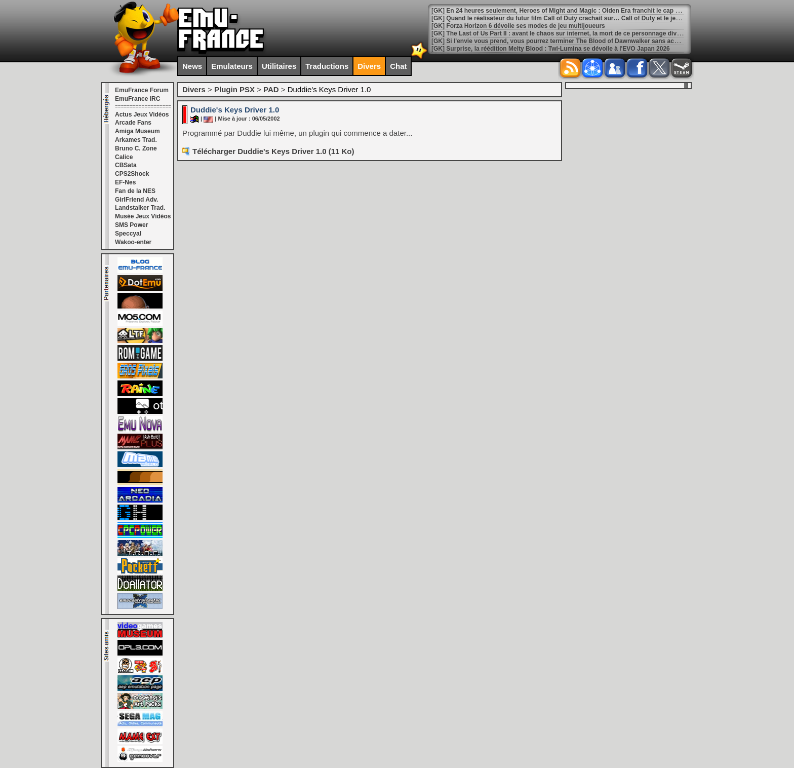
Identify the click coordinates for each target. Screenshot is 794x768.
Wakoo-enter (133, 242)
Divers (369, 66)
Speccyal (128, 233)
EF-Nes (125, 182)
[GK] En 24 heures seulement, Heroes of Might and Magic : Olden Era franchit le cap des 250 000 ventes (580, 10)
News (192, 66)
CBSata (126, 165)
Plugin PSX (234, 89)
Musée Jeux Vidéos (143, 216)
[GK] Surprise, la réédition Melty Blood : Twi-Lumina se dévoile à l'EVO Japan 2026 (550, 48)
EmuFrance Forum (142, 90)
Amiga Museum (137, 131)
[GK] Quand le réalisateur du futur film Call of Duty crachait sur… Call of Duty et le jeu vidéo (564, 18)
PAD (271, 89)
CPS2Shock (132, 173)
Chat (398, 66)
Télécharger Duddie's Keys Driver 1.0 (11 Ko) (273, 151)
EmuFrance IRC (137, 98)
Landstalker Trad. (140, 207)
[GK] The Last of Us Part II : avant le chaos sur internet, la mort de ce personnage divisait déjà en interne (582, 33)
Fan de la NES (135, 191)
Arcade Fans (133, 122)
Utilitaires (279, 66)
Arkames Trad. (136, 139)
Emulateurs (232, 66)
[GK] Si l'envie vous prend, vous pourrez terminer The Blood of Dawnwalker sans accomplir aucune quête (584, 41)
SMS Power (131, 224)
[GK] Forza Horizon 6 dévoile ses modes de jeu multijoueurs (518, 25)
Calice (124, 157)
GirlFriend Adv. (136, 199)
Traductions (326, 66)
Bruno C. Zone (136, 148)
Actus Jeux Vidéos (142, 114)
